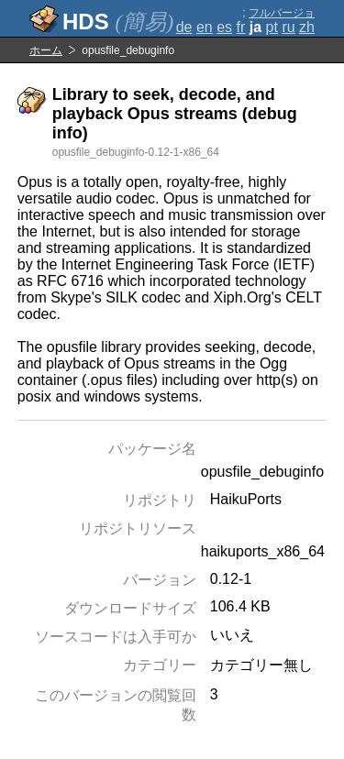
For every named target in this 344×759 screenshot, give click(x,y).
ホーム (45, 50)
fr (241, 27)
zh (307, 27)
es (224, 27)
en (204, 27)
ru (288, 27)
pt (272, 27)
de (184, 27)
